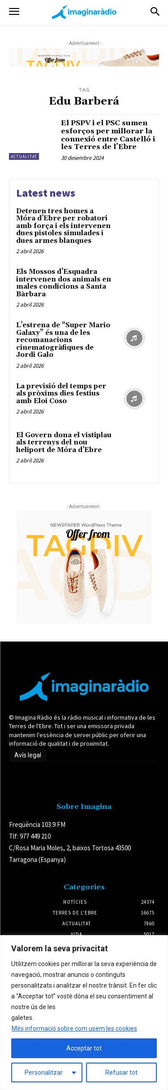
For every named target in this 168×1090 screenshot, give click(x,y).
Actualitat (24, 156)
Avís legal (27, 755)
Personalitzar (44, 1072)
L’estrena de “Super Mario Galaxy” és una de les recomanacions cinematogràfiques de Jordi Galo (63, 340)
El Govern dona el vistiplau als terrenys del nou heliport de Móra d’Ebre (64, 442)
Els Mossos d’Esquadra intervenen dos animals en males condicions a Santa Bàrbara (63, 283)
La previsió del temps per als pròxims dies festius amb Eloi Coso (61, 393)
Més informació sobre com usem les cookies (74, 1028)
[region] (84, 1012)
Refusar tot (121, 1072)
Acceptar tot (84, 1048)
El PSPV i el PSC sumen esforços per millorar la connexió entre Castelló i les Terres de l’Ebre (108, 135)
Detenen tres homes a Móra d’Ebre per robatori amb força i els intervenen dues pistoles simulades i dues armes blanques (63, 226)
